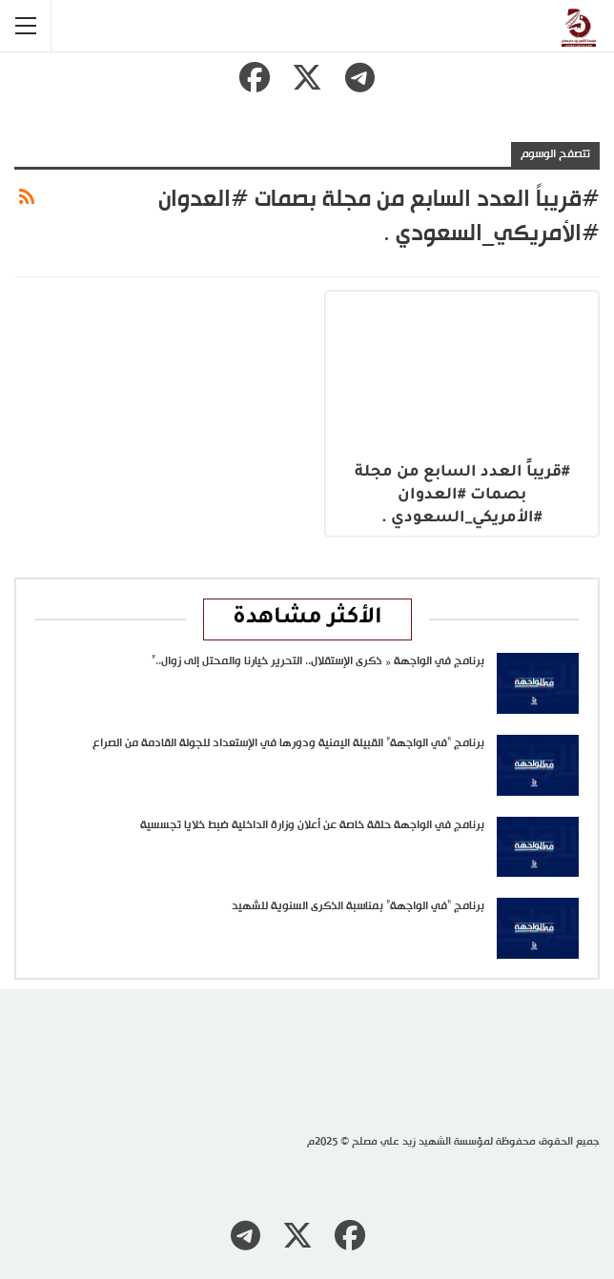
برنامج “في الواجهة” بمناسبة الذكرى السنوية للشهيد (358, 906)
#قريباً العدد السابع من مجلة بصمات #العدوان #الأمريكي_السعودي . (462, 495)
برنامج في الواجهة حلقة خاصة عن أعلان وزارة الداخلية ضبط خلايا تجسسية (312, 825)
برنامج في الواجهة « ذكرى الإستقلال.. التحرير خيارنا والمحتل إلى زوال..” (318, 661)
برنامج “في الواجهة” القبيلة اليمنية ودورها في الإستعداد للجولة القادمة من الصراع (288, 743)
